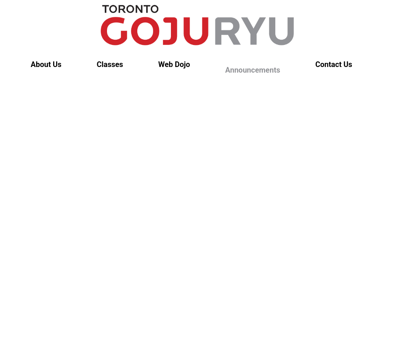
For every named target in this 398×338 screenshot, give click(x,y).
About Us (46, 64)
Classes (110, 64)
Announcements (252, 70)
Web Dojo (174, 64)
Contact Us (333, 64)
